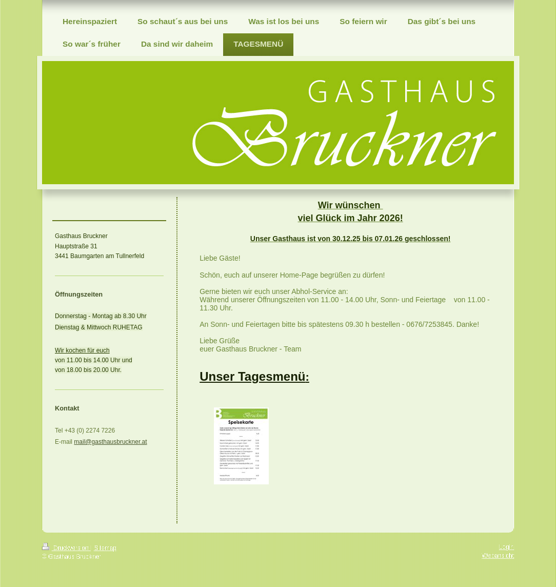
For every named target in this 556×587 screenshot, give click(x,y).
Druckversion (66, 548)
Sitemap (105, 548)
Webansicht (498, 555)
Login (506, 547)
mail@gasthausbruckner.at (110, 441)
